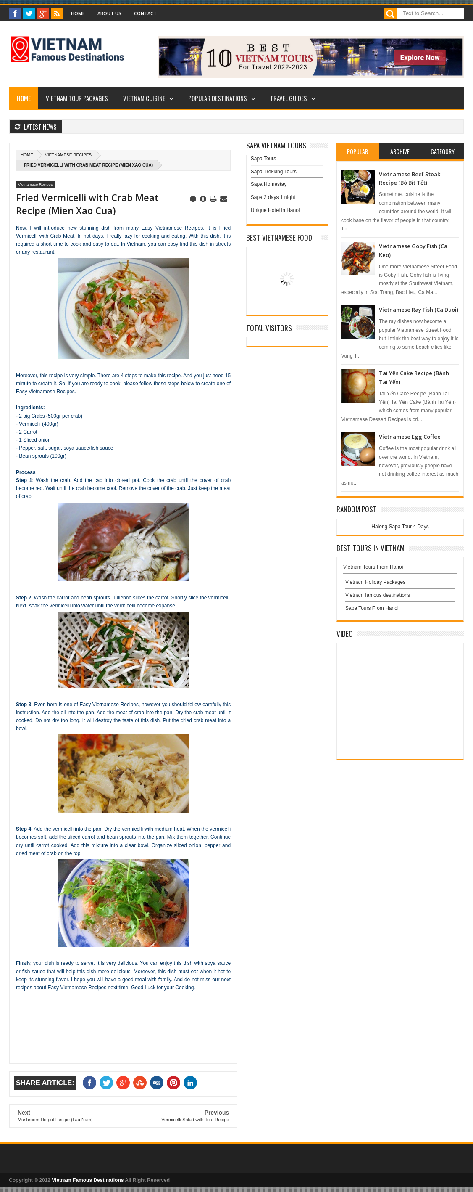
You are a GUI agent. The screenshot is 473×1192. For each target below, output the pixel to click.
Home (78, 13)
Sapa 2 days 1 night (273, 197)
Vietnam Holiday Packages (400, 584)
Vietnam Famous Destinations (88, 1180)
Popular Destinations (217, 98)
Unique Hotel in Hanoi (275, 210)
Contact (145, 13)
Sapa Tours (263, 159)
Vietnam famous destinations (377, 595)
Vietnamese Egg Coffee (410, 436)
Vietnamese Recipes (68, 155)
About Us (109, 13)
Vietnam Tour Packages (77, 98)
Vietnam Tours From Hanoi (373, 567)
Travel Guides (288, 98)
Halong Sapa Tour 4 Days (400, 527)
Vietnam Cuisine (144, 98)
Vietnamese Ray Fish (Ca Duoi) (418, 309)
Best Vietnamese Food (279, 237)
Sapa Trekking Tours (274, 172)
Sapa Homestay (268, 184)
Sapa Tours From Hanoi (372, 608)
